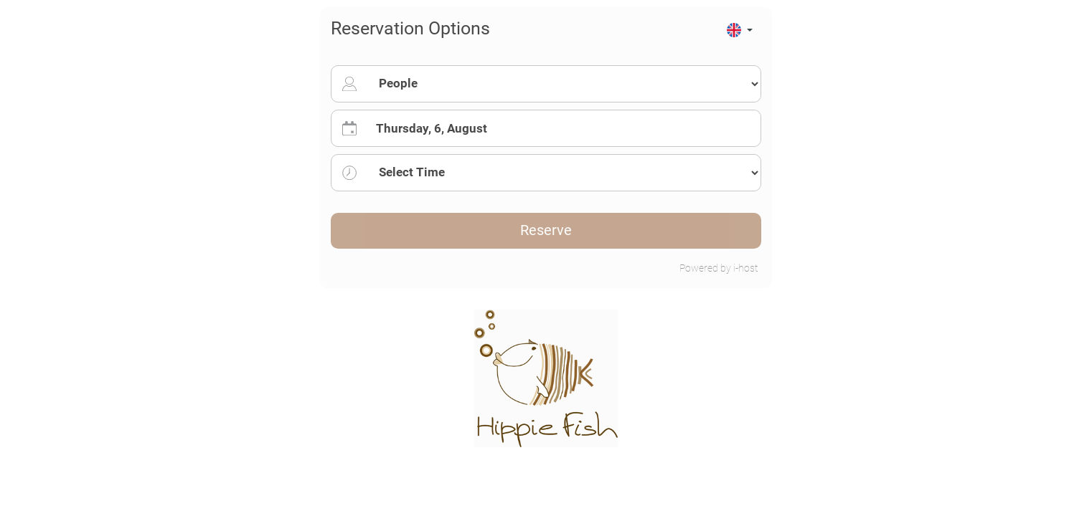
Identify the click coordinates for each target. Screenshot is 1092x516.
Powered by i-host (718, 268)
